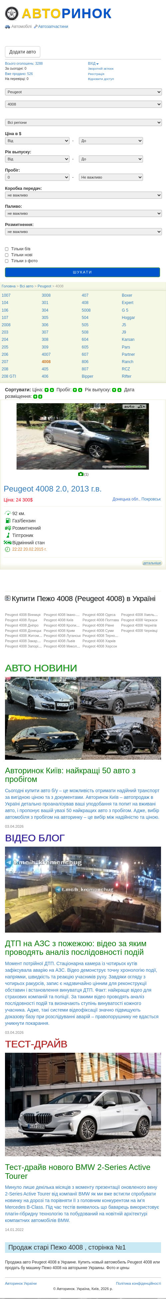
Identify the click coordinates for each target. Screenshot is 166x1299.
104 (5, 302)
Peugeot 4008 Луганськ (62, 636)
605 (85, 347)
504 (85, 317)
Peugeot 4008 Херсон (100, 646)
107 (5, 317)
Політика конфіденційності (138, 1283)
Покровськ (151, 499)
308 (45, 339)
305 (45, 317)
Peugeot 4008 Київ (58, 620)
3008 (46, 295)
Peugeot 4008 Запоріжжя (25, 646)
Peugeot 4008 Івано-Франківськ (69, 615)
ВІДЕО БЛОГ (35, 837)
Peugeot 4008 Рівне (98, 625)
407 (85, 295)
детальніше (152, 563)
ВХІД (93, 63)
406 (45, 376)
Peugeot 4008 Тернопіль (102, 636)
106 (5, 310)
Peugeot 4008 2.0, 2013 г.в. (53, 488)
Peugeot (44, 286)
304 (45, 310)
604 (85, 339)
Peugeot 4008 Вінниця (23, 615)
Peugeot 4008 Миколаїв (63, 646)
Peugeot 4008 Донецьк (23, 631)
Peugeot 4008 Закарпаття (25, 641)
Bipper (87, 376)
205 (5, 347)
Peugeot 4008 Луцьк (21, 620)
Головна (9, 286)
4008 (46, 361)
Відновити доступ (101, 79)
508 (85, 332)
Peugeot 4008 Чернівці (139, 631)
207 (5, 361)
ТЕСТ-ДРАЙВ (36, 1043)
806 (85, 361)
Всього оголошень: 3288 (24, 63)
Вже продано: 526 (19, 74)
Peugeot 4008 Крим (59, 631)
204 (5, 339)
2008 (6, 325)
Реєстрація (96, 74)
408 (85, 302)
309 (45, 347)
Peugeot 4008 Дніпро (22, 625)
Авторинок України (21, 1283)
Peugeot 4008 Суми (98, 631)
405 (45, 369)
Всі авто (26, 286)
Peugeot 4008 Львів (59, 641)
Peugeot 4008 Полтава (101, 620)
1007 (6, 295)
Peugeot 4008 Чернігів (139, 625)
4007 (46, 354)
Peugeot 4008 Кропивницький (67, 625)
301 (45, 302)
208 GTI (9, 376)
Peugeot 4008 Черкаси (139, 620)
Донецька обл (125, 499)
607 (85, 354)
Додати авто (22, 51)
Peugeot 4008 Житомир (24, 636)
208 (5, 369)
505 (85, 325)
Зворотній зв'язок (101, 68)
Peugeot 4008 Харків (99, 641)
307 (45, 332)
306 (45, 325)
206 (5, 354)
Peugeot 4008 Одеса (99, 615)
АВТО (67, 13)
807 (85, 369)
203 (5, 332)
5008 (86, 310)
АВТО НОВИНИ (41, 667)
